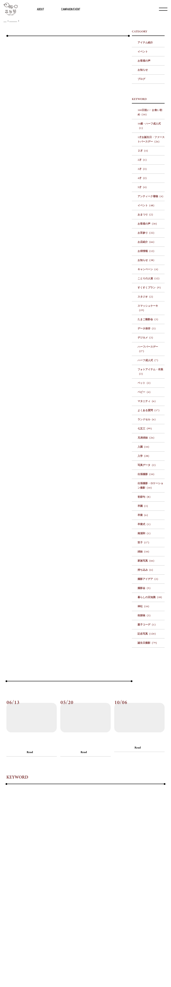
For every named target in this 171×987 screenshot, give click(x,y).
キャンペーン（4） (148, 334)
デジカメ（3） (146, 403)
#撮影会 (31, 903)
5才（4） (143, 252)
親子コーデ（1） (147, 690)
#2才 (128, 856)
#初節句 (49, 895)
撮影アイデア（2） (148, 644)
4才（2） (143, 243)
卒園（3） (143, 571)
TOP (5, 21)
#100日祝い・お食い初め (20, 856)
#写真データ (103, 887)
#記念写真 (112, 903)
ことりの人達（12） (149, 343)
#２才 (118, 856)
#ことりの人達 (35, 872)
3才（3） (143, 234)
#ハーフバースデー (33, 880)
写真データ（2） (147, 530)
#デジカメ (12, 880)
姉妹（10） (144, 617)
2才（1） (143, 225)
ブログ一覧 (13, 21)
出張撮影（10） (147, 539)
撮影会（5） (145, 653)
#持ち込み (149, 895)
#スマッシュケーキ (98, 872)
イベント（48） (147, 270)
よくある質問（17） (149, 475)
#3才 (137, 856)
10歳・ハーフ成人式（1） (149, 191)
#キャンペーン (14, 872)
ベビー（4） (145, 457)
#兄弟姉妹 (64, 887)
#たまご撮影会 (122, 872)
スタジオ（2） (146, 362)
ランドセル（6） (147, 484)
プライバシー (96, 976)
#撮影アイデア (14, 903)
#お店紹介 (104, 864)
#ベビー (118, 880)
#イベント (38, 864)
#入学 (88, 887)
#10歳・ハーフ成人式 (51, 856)
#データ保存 (141, 872)
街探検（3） (145, 680)
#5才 (156, 856)
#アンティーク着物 (17, 864)
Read (30, 817)
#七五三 (50, 887)
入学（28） (144, 521)
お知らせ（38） (147, 325)
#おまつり (54, 864)
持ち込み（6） (146, 635)
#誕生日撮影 (129, 903)
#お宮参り (88, 864)
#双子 (109, 895)
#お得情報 (119, 864)
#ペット (104, 880)
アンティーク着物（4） (151, 261)
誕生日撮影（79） (148, 708)
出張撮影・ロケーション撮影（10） (150, 550)
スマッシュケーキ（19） (148, 373)
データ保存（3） (147, 393)
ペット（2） (145, 448)
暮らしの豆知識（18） (150, 662)
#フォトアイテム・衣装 (82, 880)
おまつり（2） (146, 280)
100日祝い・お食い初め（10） (150, 177)
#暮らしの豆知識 (50, 903)
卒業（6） (143, 580)
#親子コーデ (95, 903)
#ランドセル (34, 887)
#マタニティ (134, 880)
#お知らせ (135, 864)
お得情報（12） (147, 316)
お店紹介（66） (147, 307)
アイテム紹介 (145, 108)
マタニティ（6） (147, 466)
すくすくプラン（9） (150, 353)
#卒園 (61, 895)
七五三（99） (145, 494)
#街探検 (79, 903)
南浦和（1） (145, 598)
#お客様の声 (11, 811)
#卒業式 (84, 895)
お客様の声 (144, 126)
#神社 (67, 903)
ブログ (141, 144)
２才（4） (143, 216)
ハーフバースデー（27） (148, 414)
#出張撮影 (120, 887)
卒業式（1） (145, 589)
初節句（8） (145, 562)
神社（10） (144, 671)
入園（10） (144, 512)
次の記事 (110, 402)
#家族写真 (133, 895)
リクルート (84, 976)
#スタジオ (77, 872)
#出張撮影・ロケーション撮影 (23, 895)
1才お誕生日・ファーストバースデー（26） (151, 204)
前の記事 (62, 402)
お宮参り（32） (147, 298)
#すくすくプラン (57, 872)
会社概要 (73, 976)
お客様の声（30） (148, 289)
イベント (143, 117)
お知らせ (143, 135)
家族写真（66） (147, 626)
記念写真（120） (147, 699)
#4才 (147, 856)
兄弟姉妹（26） (147, 503)
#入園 (78, 887)
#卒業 (72, 895)
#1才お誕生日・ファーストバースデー (89, 856)
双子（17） (144, 607)
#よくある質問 (14, 887)
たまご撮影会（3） (148, 384)
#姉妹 (120, 895)
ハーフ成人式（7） (148, 425)
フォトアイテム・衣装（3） (150, 436)
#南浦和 (97, 895)
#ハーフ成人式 (56, 880)
